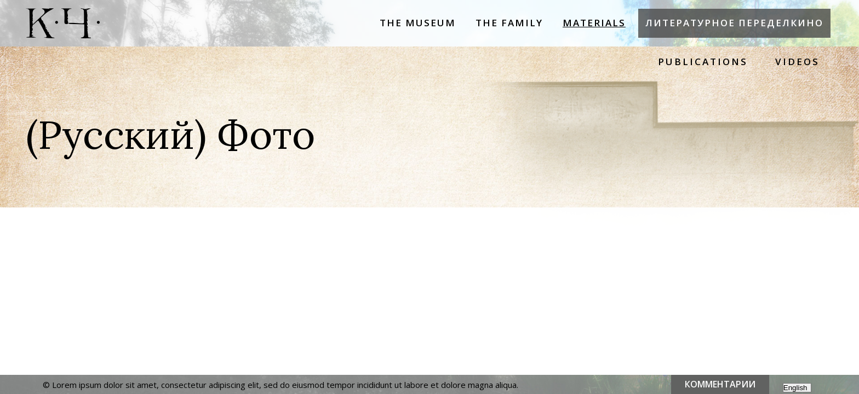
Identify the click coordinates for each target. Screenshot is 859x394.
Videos (797, 61)
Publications (703, 61)
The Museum (418, 22)
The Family (509, 22)
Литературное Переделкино (734, 22)
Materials (594, 22)
